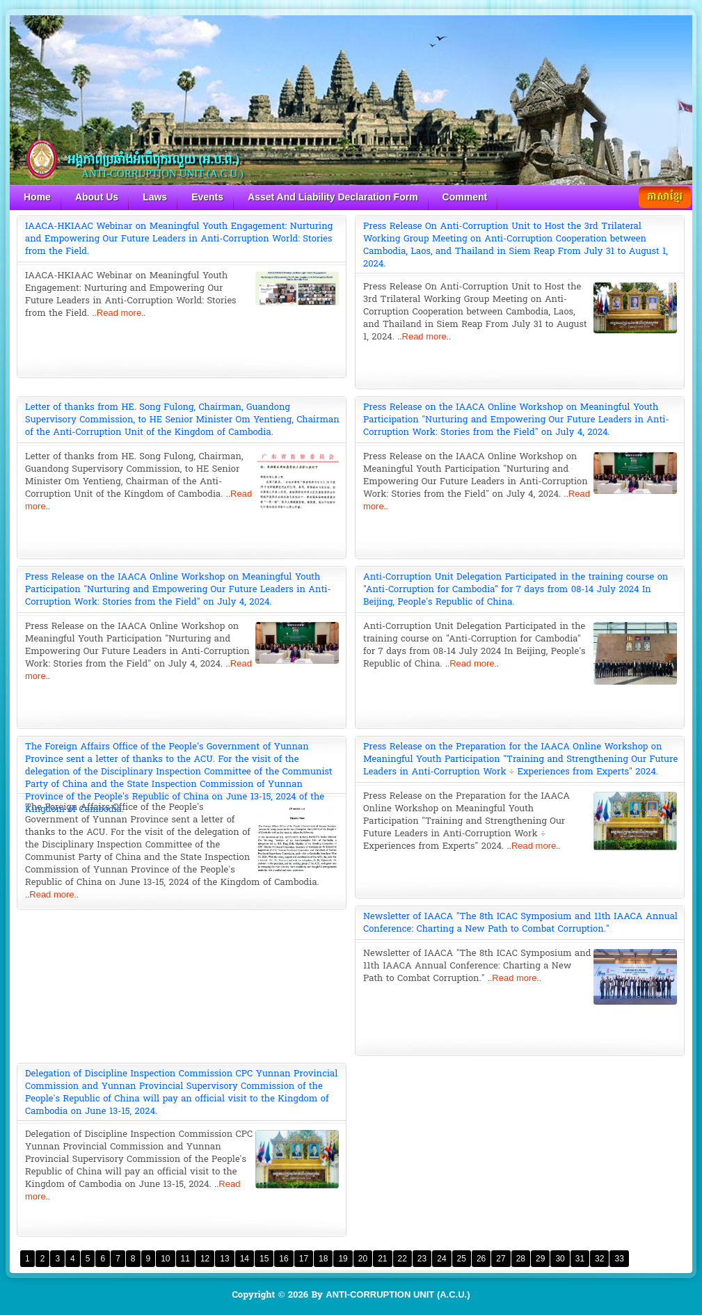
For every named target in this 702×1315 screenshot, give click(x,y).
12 (204, 1259)
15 (264, 1259)
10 (165, 1259)
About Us (96, 196)
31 (579, 1259)
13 (224, 1259)
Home (37, 196)
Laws (155, 196)
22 (402, 1259)
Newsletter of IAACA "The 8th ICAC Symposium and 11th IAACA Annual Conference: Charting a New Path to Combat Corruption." (520, 922)
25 (461, 1259)
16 (283, 1259)
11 (185, 1259)
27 (500, 1259)
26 (481, 1259)
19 (342, 1259)
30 (559, 1259)
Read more (119, 313)
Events (207, 196)
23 (421, 1259)
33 (618, 1259)
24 (441, 1259)
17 (303, 1259)
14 (244, 1259)
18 (323, 1259)
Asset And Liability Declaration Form (333, 196)
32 (599, 1259)
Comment (465, 196)
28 (520, 1259)
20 (362, 1259)
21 (382, 1259)
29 (540, 1259)
